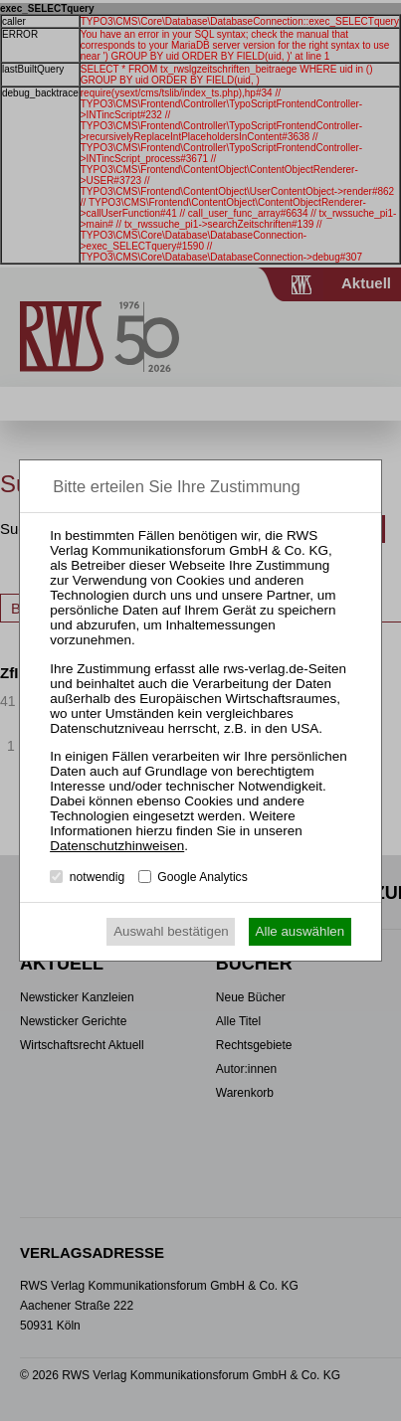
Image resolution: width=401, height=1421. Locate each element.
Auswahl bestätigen (171, 931)
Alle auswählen (300, 931)
